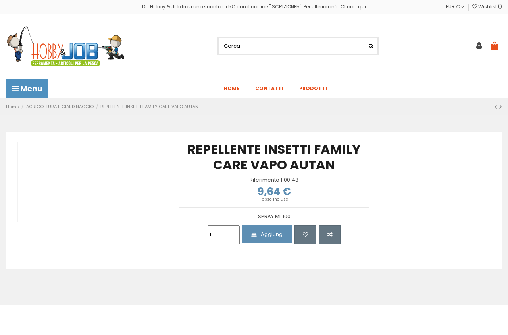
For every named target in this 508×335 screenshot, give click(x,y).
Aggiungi (267, 234)
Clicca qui (353, 6)
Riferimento (264, 180)
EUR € (455, 6)
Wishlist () (487, 6)
